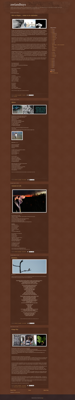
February (53, 55)
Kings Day (15, 329)
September (54, 37)
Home (29, 390)
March (53, 53)
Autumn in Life (16, 186)
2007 (52, 64)
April (53, 52)
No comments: (24, 179)
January (53, 56)
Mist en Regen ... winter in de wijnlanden (24, 15)
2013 (52, 32)
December (54, 33)
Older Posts (46, 390)
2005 (52, 67)
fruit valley (15, 96)
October (53, 36)
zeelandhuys (18, 4)
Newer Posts (13, 390)
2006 (52, 65)
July (53, 40)
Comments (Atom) (17, 392)
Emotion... (15, 258)
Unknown (53, 71)
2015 (52, 29)
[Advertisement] (57, 18)
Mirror (14, 102)
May (53, 43)
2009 (52, 61)
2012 (52, 58)
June (53, 42)
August (53, 39)
